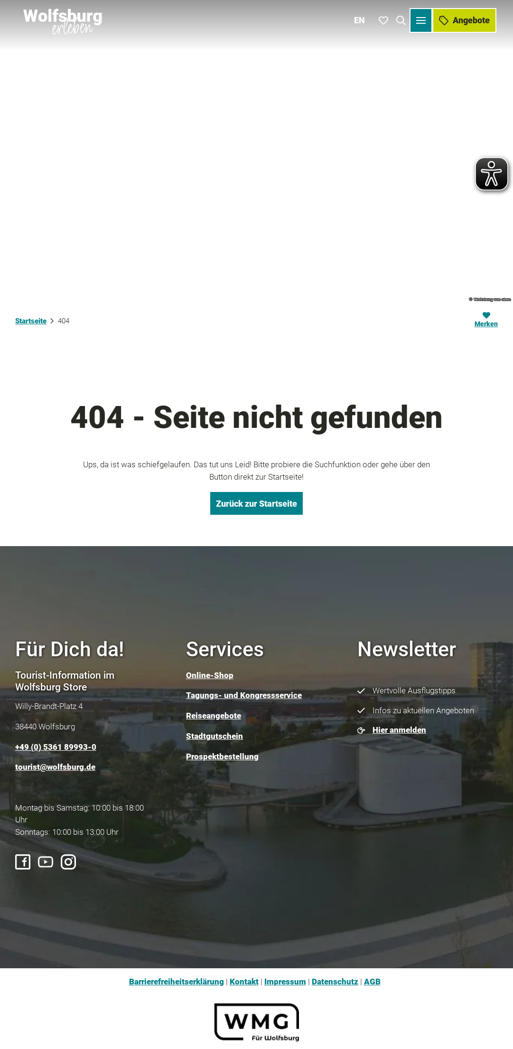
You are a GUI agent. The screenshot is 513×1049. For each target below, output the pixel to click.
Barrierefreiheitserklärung (176, 981)
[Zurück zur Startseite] (62, 19)
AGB (372, 981)
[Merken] (486, 321)
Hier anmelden (399, 730)
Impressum (285, 981)
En (360, 19)
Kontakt (244, 981)
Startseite (31, 321)
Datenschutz (335, 981)
